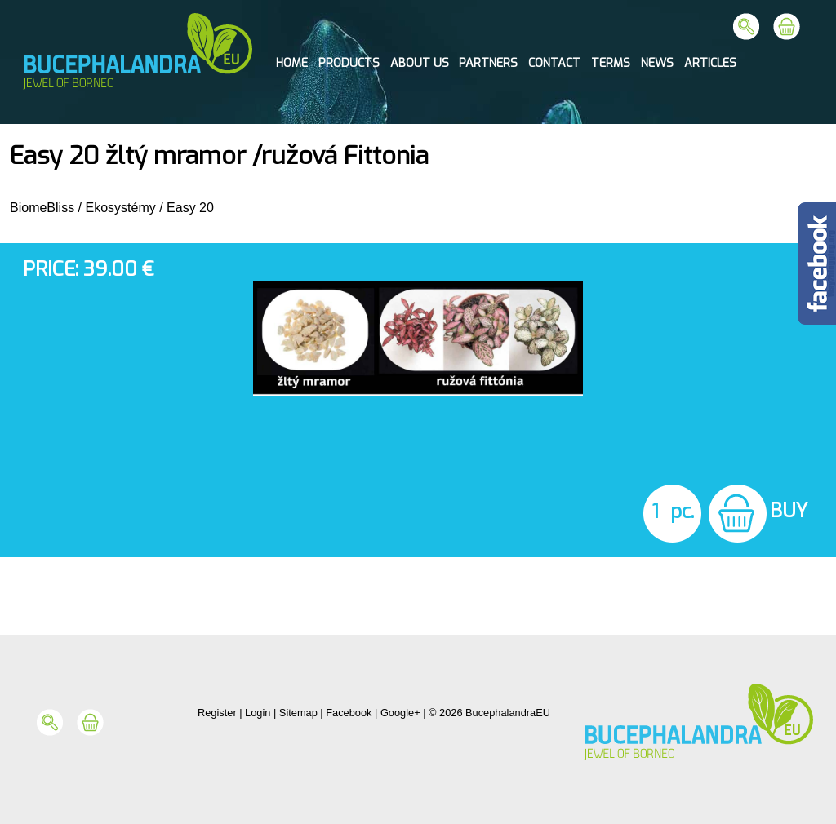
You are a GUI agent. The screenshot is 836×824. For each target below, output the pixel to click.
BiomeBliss (42, 208)
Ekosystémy (120, 208)
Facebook (348, 713)
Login (257, 713)
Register (217, 713)
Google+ (400, 713)
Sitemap (298, 713)
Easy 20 (190, 208)
